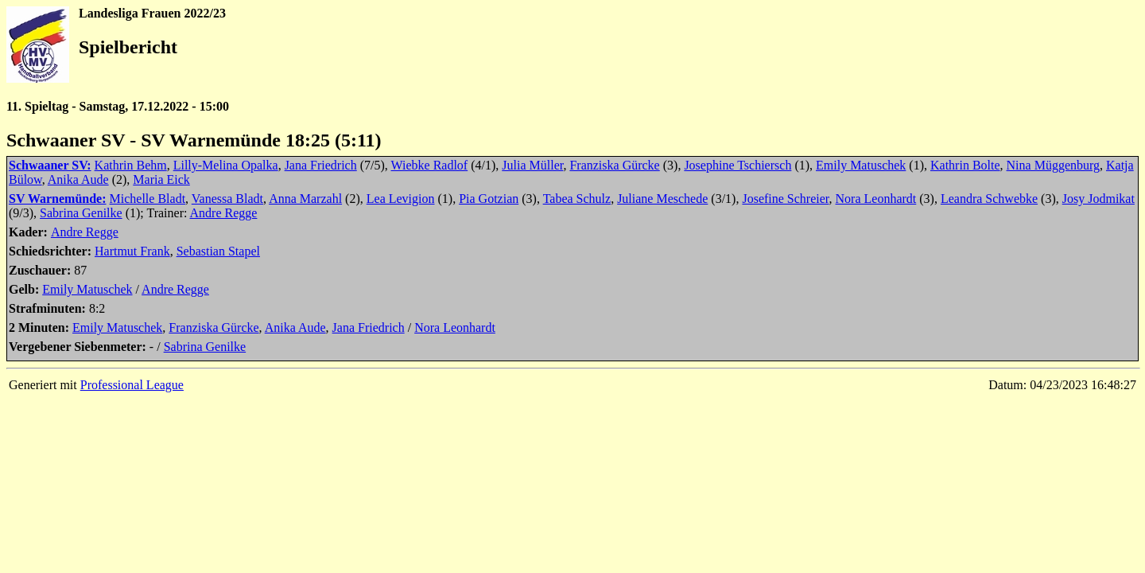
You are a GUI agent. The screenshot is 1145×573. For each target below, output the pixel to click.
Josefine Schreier (785, 198)
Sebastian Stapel (218, 251)
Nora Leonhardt (876, 198)
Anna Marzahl (305, 198)
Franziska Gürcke (614, 165)
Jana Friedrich (321, 165)
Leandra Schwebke (989, 198)
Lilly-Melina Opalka (225, 165)
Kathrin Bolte (965, 165)
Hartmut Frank (132, 251)
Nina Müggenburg (1053, 165)
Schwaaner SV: (50, 165)
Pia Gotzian (488, 198)
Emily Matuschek (861, 165)
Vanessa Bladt (227, 198)
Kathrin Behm (131, 165)
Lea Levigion (401, 198)
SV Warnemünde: (58, 198)
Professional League (132, 385)
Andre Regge (224, 213)
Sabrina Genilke (81, 213)
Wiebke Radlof (429, 165)
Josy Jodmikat (1098, 198)
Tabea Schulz (577, 198)
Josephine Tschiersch (737, 165)
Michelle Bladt (148, 198)
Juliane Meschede (662, 198)
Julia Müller (532, 165)
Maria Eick (161, 179)
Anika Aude (78, 179)
